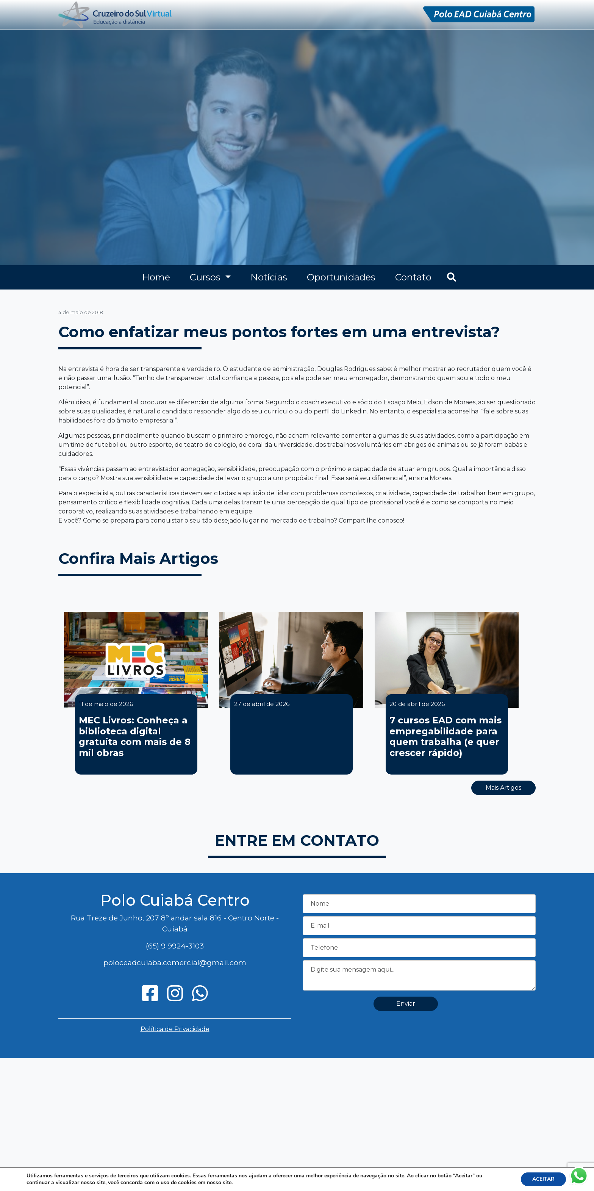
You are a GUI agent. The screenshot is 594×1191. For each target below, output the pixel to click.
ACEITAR (543, 1179)
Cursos (206, 277)
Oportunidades (341, 277)
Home (156, 277)
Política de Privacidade (175, 1029)
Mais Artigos (503, 787)
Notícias (268, 277)
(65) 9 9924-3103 (175, 945)
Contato (413, 277)
